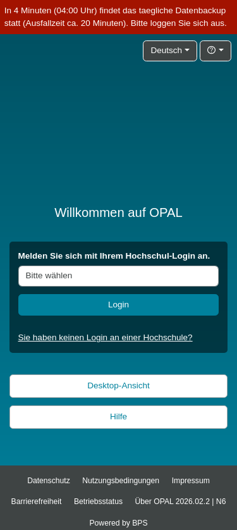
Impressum (191, 480)
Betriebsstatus (98, 501)
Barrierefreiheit (36, 501)
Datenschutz (48, 480)
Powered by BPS (118, 523)
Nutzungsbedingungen (120, 480)
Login (118, 304)
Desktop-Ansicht (118, 385)
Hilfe (118, 416)
